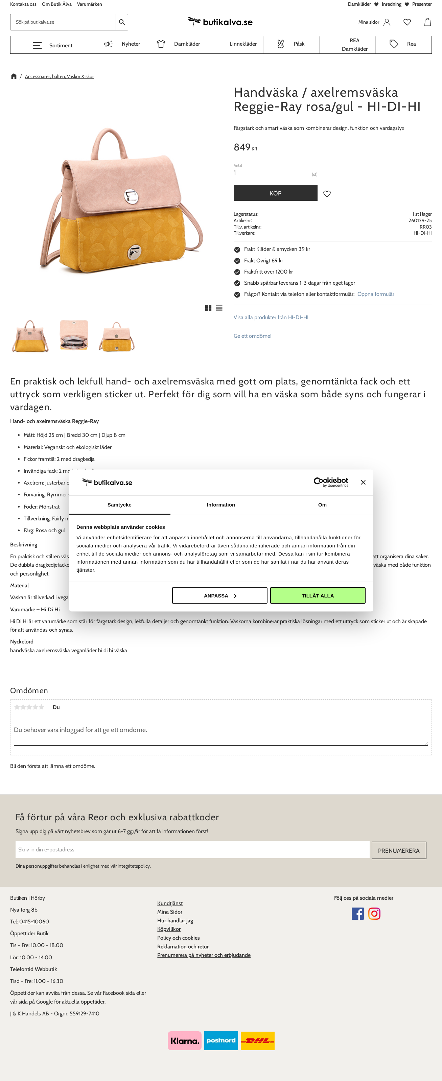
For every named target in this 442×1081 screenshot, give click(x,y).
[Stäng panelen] (363, 482)
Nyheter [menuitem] (131, 44)
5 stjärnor (41, 707)
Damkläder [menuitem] (187, 44)
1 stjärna (17, 707)
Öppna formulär (375, 294)
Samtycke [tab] (120, 505)
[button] (52, 45)
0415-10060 (34, 921)
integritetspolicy (134, 865)
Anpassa (220, 595)
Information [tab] (221, 505)
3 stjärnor (29, 707)
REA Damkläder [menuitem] (355, 44)
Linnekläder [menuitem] (243, 44)
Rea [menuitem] (411, 44)
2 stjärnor (23, 707)
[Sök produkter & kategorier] (63, 22)
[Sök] (122, 22)
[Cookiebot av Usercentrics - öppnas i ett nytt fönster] (318, 482)
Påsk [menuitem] (299, 44)
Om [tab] (322, 505)
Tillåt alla (318, 595)
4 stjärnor (35, 707)
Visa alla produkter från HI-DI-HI (271, 317)
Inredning (391, 4)
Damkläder (359, 4)
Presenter (422, 4)
